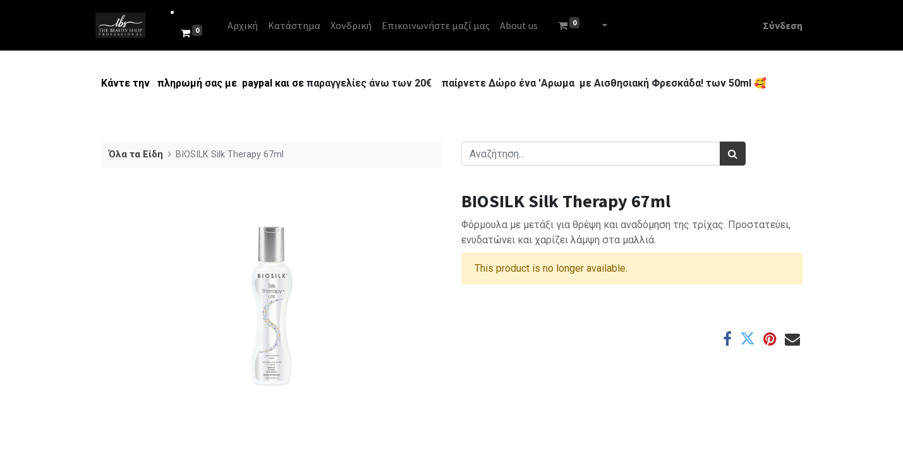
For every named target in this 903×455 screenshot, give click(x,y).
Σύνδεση (777, 25)
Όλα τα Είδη (136, 154)
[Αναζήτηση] (733, 154)
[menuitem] (247, 25)
